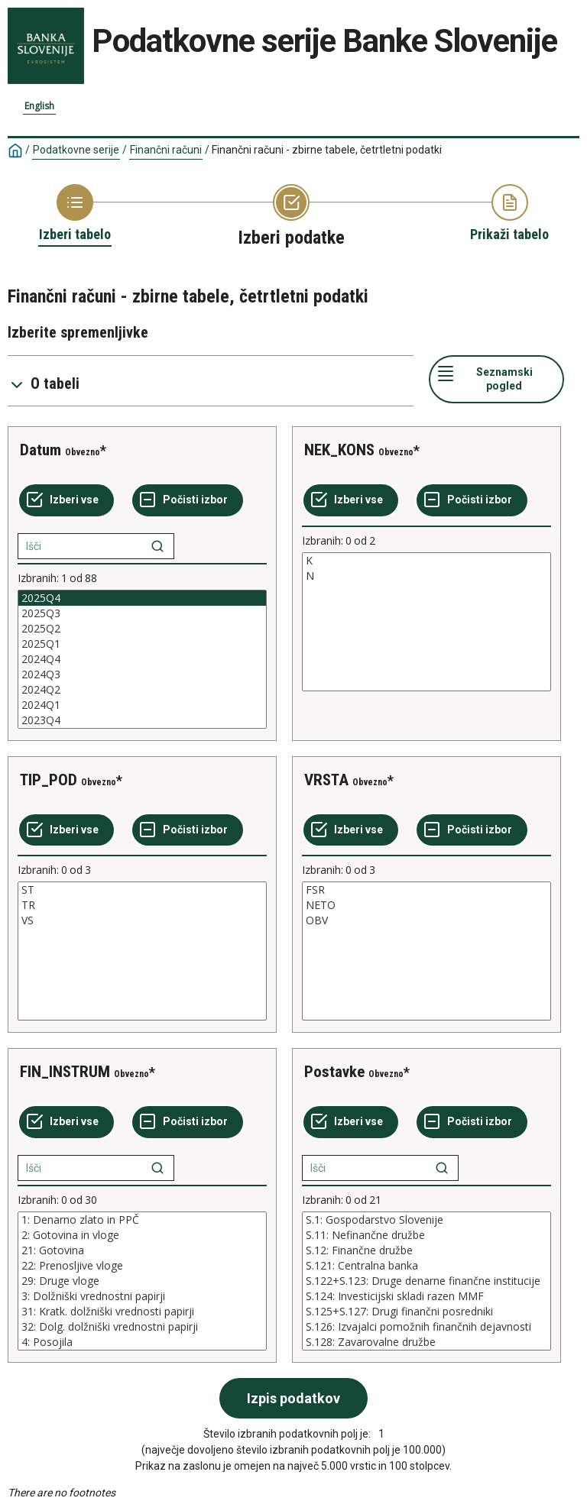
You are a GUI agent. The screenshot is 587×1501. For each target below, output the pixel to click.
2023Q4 (142, 720)
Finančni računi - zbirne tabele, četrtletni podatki (327, 150)
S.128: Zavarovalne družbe (426, 1342)
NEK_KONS (339, 450)
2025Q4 (142, 598)
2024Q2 (142, 689)
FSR (426, 890)
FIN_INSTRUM (65, 1072)
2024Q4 (142, 659)
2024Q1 (142, 705)
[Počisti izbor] (188, 500)
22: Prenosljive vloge (142, 1265)
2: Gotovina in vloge (142, 1235)
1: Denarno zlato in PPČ (142, 1220)
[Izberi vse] (66, 500)
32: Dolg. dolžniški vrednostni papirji (142, 1326)
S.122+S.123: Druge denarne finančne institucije (426, 1281)
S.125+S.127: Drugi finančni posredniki (426, 1311)
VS (142, 920)
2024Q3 (142, 674)
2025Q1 (142, 644)
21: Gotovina (142, 1250)
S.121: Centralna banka (426, 1265)
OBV (426, 920)
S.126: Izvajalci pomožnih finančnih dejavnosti (426, 1326)
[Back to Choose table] (75, 214)
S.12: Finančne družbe (426, 1250)
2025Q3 (142, 613)
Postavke (334, 1072)
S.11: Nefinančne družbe (426, 1235)
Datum (40, 450)
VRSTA (326, 780)
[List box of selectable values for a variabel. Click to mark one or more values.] (142, 659)
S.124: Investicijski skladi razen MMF (426, 1296)
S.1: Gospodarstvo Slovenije (426, 1220)
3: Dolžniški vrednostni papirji (142, 1296)
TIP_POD (48, 780)
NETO (426, 905)
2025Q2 (142, 628)
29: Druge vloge (142, 1281)
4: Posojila (142, 1342)
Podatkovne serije (76, 150)
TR (142, 905)
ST (142, 890)
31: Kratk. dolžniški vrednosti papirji (142, 1311)
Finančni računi (166, 150)
